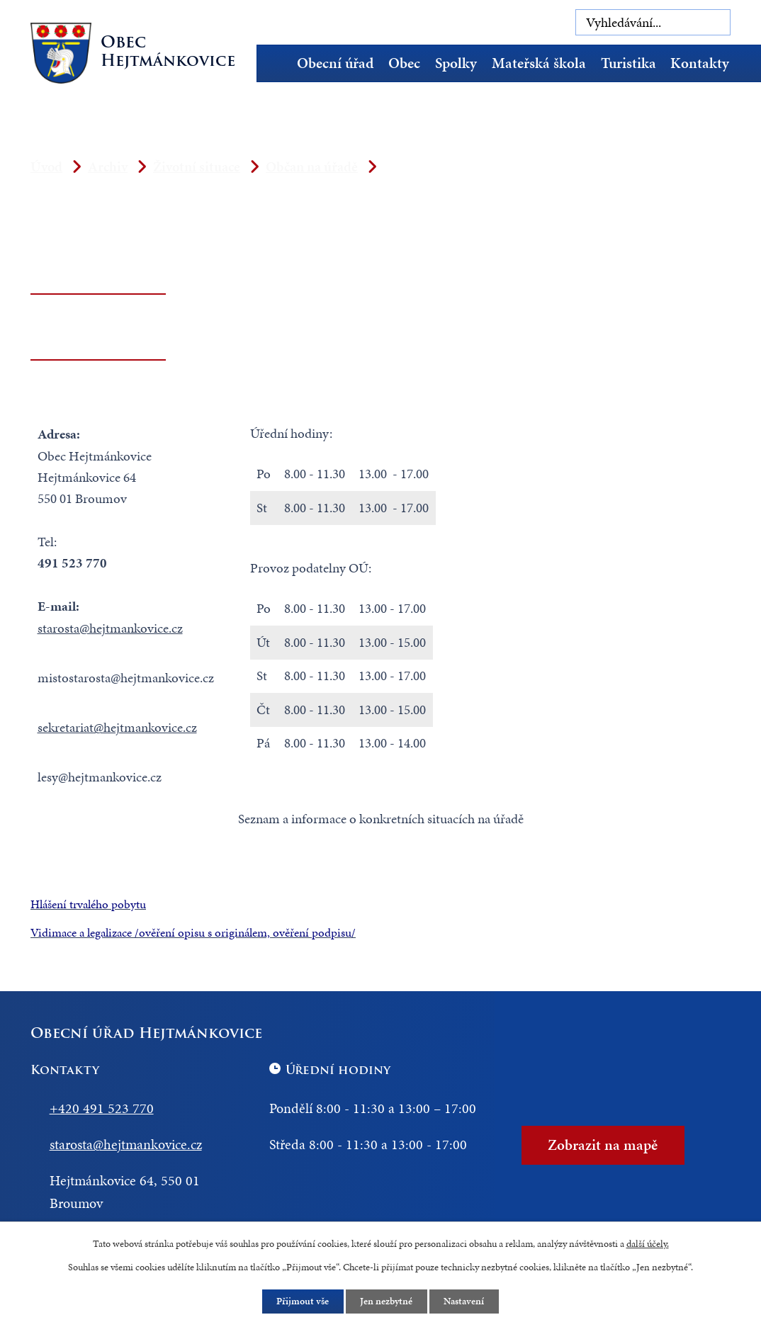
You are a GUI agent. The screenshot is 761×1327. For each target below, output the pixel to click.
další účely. (647, 1243)
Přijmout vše (302, 1301)
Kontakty (699, 63)
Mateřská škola (539, 63)
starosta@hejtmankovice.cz (110, 628)
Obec (404, 63)
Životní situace (196, 166)
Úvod (277, 63)
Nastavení (465, 1301)
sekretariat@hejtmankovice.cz (117, 727)
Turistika (628, 63)
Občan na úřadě (312, 166)
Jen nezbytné (387, 1301)
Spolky (456, 63)
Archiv (108, 166)
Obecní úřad (335, 63)
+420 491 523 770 (102, 1108)
